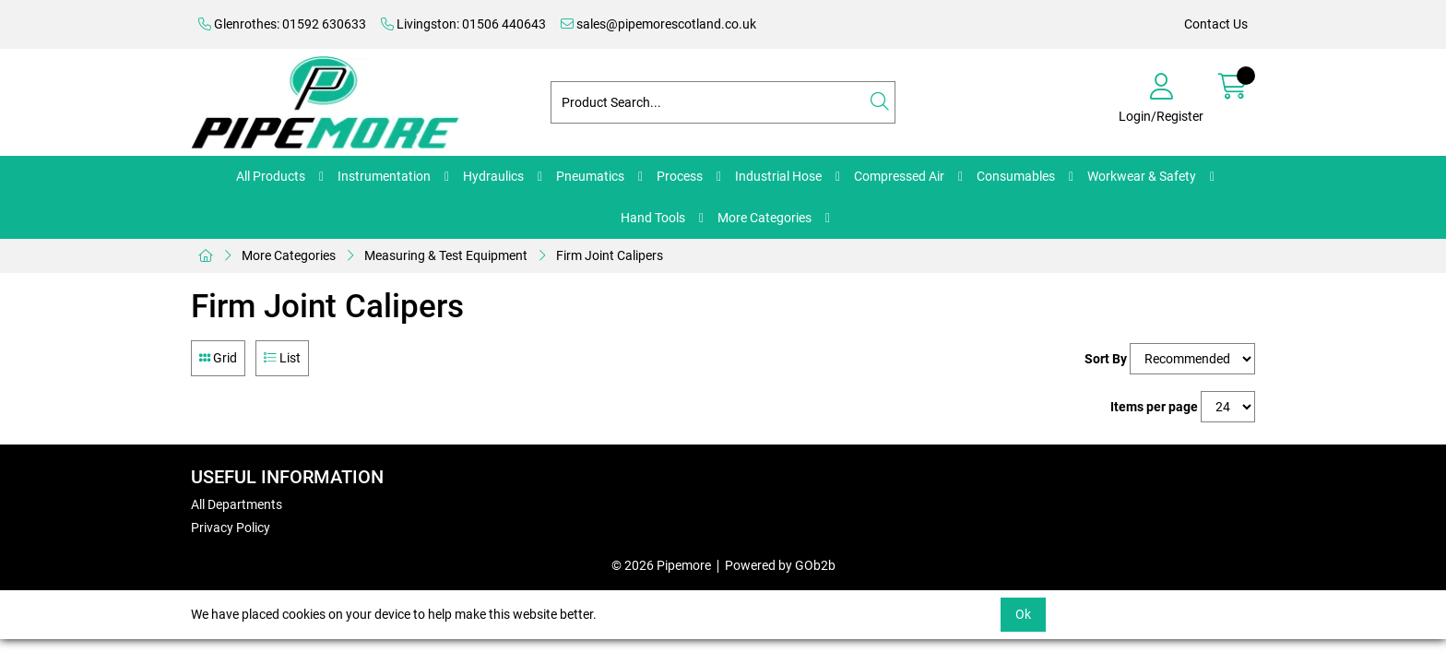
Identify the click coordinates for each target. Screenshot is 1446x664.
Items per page (1154, 406)
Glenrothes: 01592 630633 (282, 24)
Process (680, 176)
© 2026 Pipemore (661, 565)
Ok (1023, 614)
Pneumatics (590, 176)
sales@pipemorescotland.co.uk (658, 24)
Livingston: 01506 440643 (463, 24)
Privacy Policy (230, 527)
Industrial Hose (778, 176)
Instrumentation (384, 176)
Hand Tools (653, 217)
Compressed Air (899, 176)
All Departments (236, 504)
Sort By (1105, 358)
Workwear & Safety (1141, 176)
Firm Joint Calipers (609, 255)
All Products (270, 176)
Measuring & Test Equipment (445, 255)
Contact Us (1216, 24)
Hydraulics (493, 176)
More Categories (764, 217)
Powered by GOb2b (780, 565)
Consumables (1016, 176)
